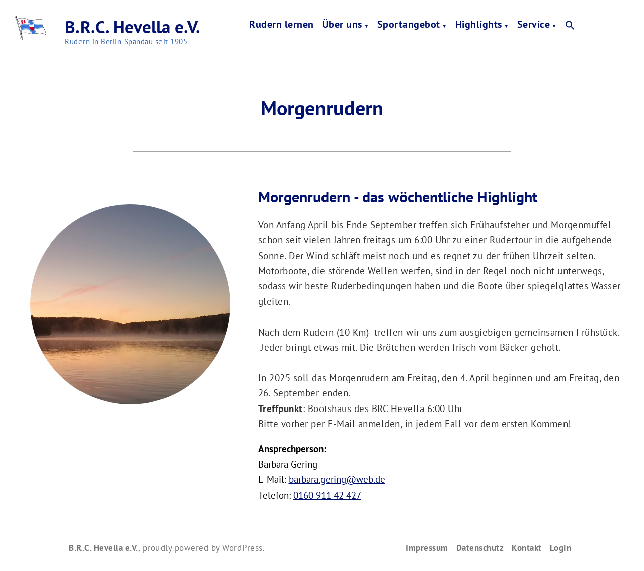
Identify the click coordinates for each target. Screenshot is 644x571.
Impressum (427, 547)
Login (561, 547)
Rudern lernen (281, 25)
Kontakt (527, 547)
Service (533, 25)
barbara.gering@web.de (337, 479)
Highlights (478, 25)
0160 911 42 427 (327, 495)
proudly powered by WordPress (203, 547)
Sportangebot (408, 25)
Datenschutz (480, 547)
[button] (570, 26)
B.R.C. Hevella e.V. (132, 26)
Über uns (342, 25)
